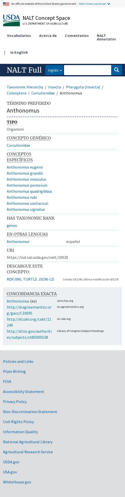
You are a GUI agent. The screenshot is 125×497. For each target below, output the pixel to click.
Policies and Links (18, 361)
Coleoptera (16, 92)
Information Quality (20, 431)
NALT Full (24, 70)
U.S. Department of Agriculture (45, 23)
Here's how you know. (92, 4)
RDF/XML (14, 279)
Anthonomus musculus (26, 179)
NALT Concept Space (46, 17)
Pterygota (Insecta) (83, 86)
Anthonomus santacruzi (27, 203)
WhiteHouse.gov (17, 481)
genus (12, 225)
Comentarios (77, 35)
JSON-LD (46, 279)
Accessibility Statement (23, 391)
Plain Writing (14, 371)
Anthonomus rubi (22, 197)
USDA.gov (11, 461)
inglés (51, 70)
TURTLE (30, 279)
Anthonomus (18, 241)
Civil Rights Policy (18, 421)
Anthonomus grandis (25, 173)
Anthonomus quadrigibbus (29, 191)
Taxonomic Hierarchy (25, 86)
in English (19, 52)
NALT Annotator (106, 37)
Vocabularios (19, 35)
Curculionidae (43, 92)
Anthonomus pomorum (27, 185)
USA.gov (10, 471)
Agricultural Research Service (28, 451)
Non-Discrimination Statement (30, 411)
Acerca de (48, 35)
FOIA (7, 381)
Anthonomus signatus (26, 209)
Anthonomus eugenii (25, 167)
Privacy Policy (15, 401)
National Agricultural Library (27, 441)
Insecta (54, 86)
